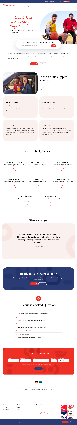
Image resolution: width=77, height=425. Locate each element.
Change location (8, 7)
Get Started (34, 63)
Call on (68, 6)
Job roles (18, 409)
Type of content (61, 358)
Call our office (42, 283)
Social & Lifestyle (6, 411)
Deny (71, 421)
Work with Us (52, 6)
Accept (64, 421)
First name (10, 358)
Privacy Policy (42, 364)
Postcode (53, 358)
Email (34, 358)
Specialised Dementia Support (42, 6)
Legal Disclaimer (21, 422)
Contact (60, 6)
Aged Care (5, 407)
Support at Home (30, 6)
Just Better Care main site (49, 1)
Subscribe (38, 368)
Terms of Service (49, 364)
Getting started (66, 1)
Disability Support (6, 409)
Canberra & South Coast (10, 396)
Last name (22, 358)
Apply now (19, 411)
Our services (21, 6)
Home (4, 396)
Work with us (59, 1)
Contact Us (43, 63)
